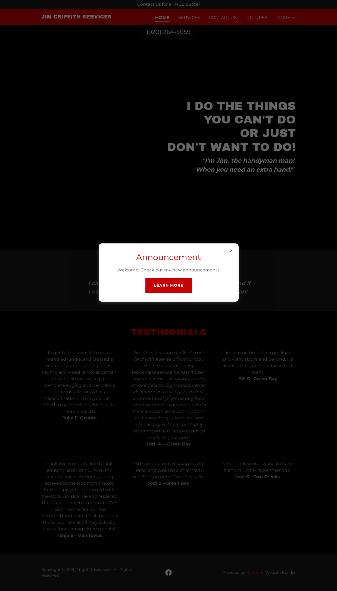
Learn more (168, 285)
